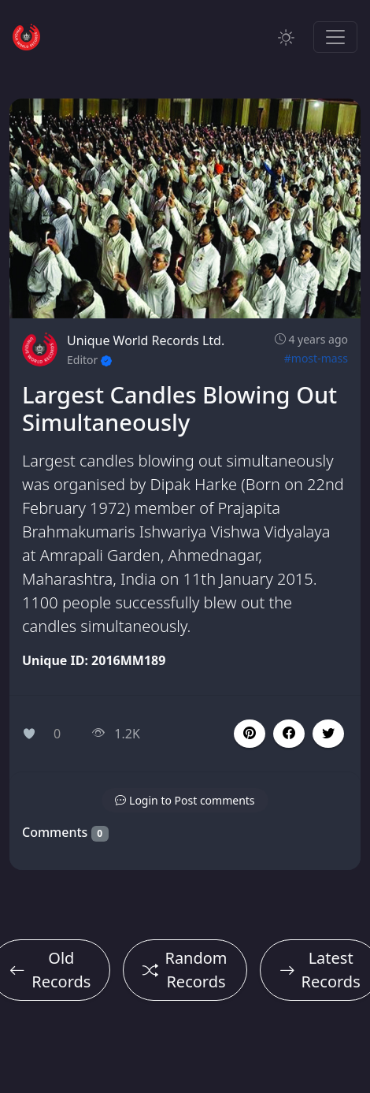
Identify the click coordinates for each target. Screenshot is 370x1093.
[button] (289, 733)
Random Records (184, 969)
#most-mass (316, 358)
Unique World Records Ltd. (145, 340)
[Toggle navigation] (335, 37)
